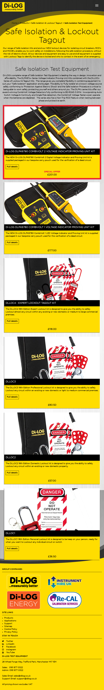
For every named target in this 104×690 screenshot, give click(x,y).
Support (8, 624)
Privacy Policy (10, 632)
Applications (10, 621)
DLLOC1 (10, 533)
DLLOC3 (11, 382)
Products (24, 23)
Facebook (9, 647)
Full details (12, 167)
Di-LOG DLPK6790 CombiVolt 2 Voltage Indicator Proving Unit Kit (50, 151)
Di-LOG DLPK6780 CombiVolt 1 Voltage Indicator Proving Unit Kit (50, 227)
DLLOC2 (11, 457)
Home (14, 23)
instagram (9, 650)
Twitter (7, 641)
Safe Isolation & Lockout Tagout (46, 23)
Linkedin (8, 644)
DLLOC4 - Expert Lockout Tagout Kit (31, 303)
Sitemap (8, 626)
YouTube (8, 652)
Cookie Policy (10, 629)
